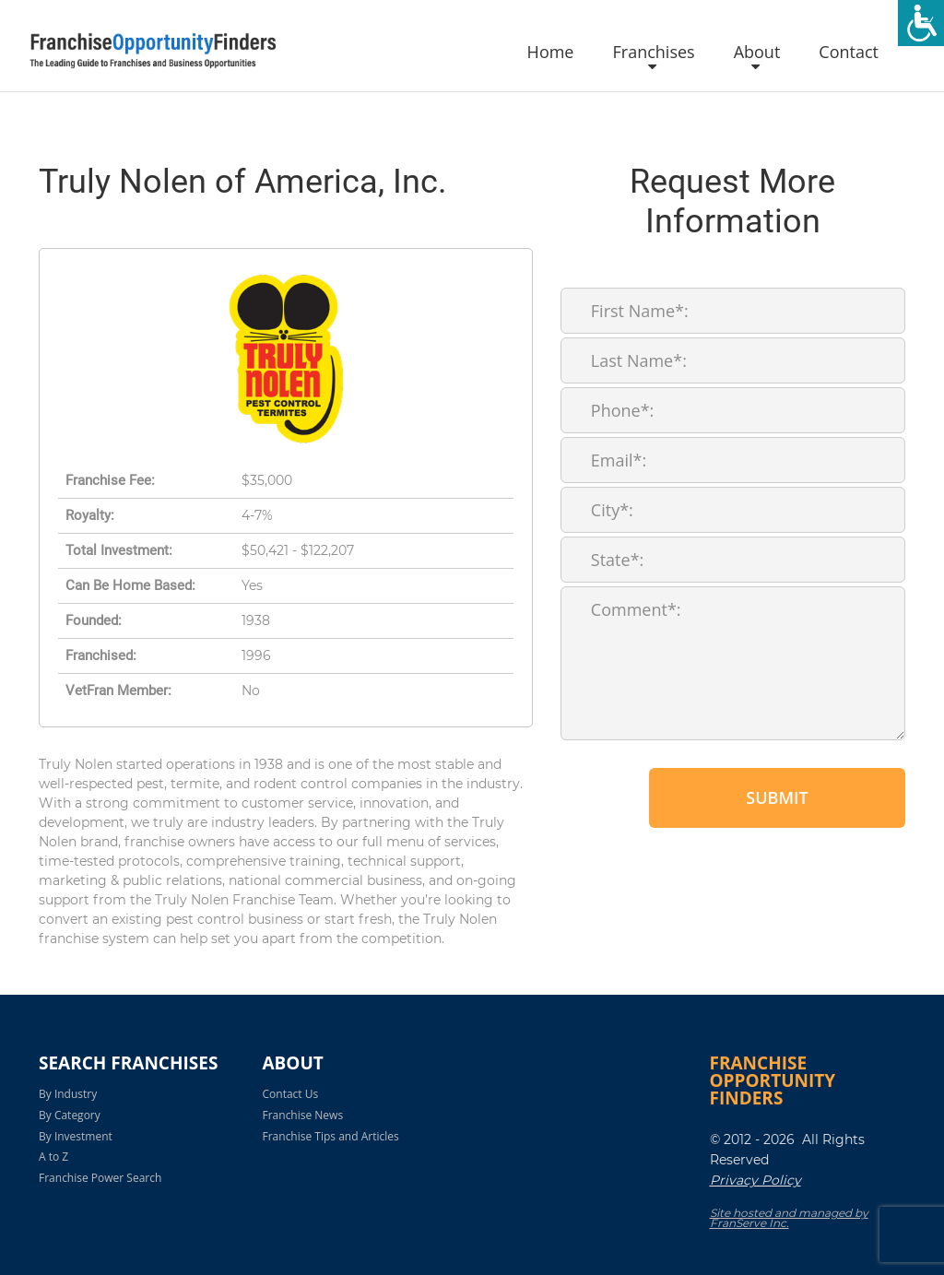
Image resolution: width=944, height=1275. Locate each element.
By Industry (68, 1094)
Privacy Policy (755, 1180)
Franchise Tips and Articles (331, 1136)
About (757, 52)
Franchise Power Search (100, 1178)
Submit (777, 797)
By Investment (75, 1136)
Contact (849, 52)
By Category (69, 1115)
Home (550, 52)
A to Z (53, 1156)
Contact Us (291, 1094)
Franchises (653, 52)
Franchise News (303, 1115)
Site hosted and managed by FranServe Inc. (789, 1218)
